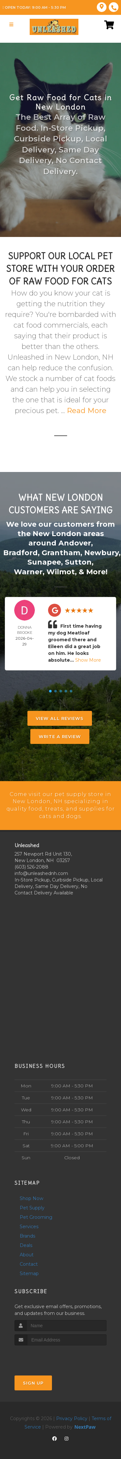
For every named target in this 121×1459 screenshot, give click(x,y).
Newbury (101, 552)
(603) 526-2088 (31, 865)
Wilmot (60, 570)
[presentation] (49, 1356)
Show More (88, 659)
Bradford (20, 552)
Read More (86, 410)
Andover (74, 542)
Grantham (61, 552)
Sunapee (44, 561)
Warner (28, 570)
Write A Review (60, 735)
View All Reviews (60, 717)
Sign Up (33, 1381)
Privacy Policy (71, 1417)
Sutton (78, 561)
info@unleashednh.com (41, 871)
